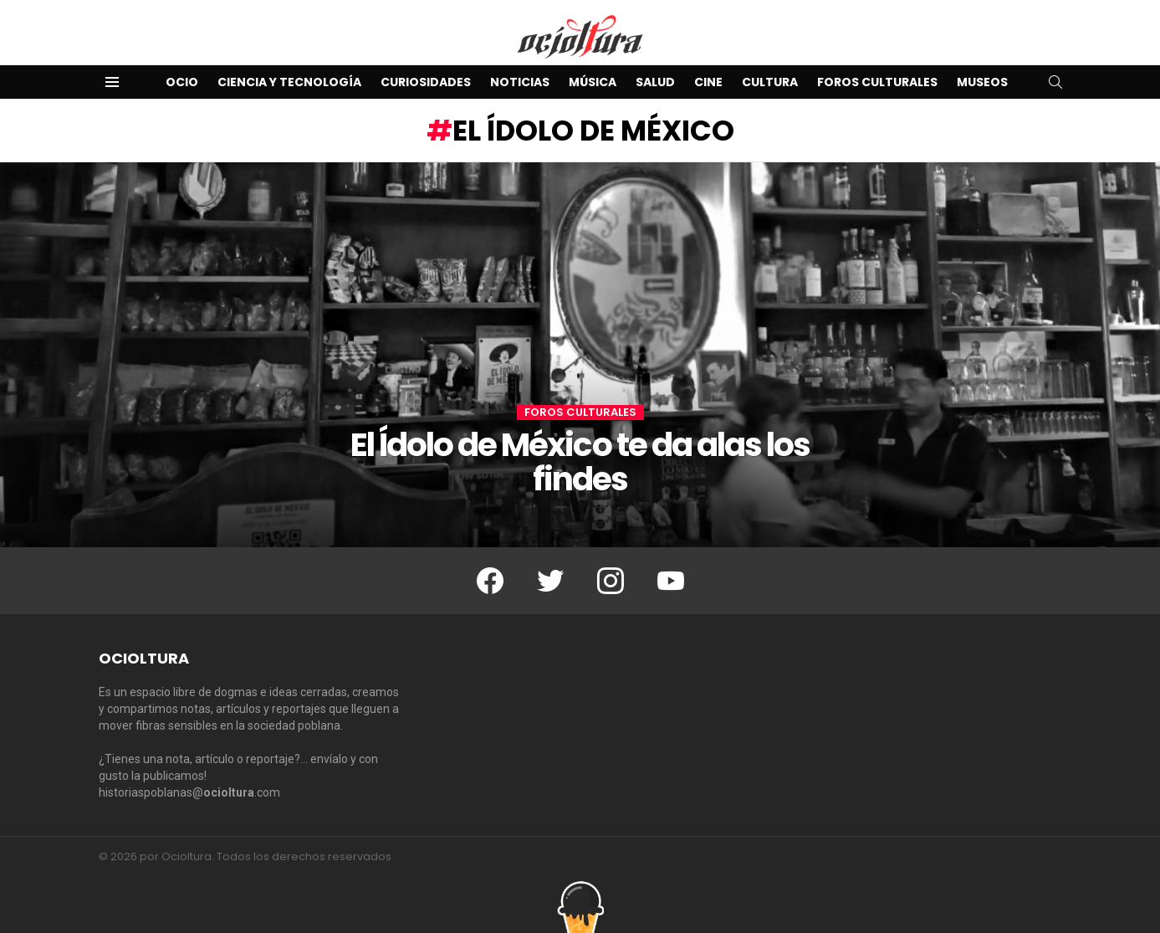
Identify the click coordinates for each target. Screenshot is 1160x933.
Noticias (519, 82)
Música (592, 82)
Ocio (182, 82)
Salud (655, 82)
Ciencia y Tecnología (289, 82)
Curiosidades (426, 82)
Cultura (770, 82)
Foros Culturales (877, 82)
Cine (708, 82)
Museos (982, 82)
